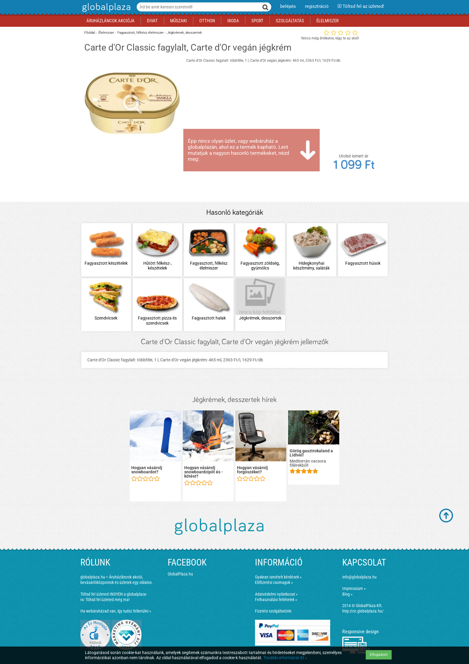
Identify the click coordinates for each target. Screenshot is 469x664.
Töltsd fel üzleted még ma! (107, 599)
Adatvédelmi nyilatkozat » (276, 594)
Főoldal (89, 33)
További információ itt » (285, 657)
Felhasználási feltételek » (276, 599)
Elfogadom (379, 655)
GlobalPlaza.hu (180, 574)
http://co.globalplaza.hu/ (363, 611)
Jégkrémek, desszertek (184, 33)
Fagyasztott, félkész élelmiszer (140, 33)
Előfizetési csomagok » (274, 582)
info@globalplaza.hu (359, 577)
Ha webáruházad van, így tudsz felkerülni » (115, 611)
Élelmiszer (106, 33)
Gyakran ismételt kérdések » (278, 577)
